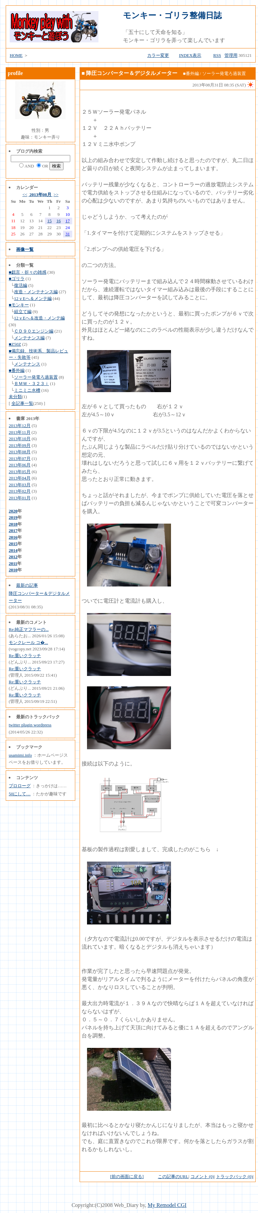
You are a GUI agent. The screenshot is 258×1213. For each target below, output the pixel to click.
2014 (13, 550)
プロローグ (20, 785)
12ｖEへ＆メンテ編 (33, 298)
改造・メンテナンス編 (36, 291)
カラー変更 (158, 55)
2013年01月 (20, 497)
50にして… (20, 793)
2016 (13, 537)
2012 (13, 556)
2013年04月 (20, 478)
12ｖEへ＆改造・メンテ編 (39, 317)
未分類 (15, 396)
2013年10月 (20, 438)
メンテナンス (27, 364)
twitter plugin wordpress (30, 724)
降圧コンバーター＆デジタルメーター (131, 73)
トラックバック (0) (234, 1176)
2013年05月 (20, 471)
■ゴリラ (17, 278)
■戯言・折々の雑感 (27, 272)
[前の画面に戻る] (127, 1176)
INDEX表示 (190, 55)
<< (25, 194)
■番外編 (17, 370)
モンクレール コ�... (28, 642)
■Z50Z (15, 344)
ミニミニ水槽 (27, 390)
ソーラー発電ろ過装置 (36, 377)
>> (55, 194)
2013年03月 (20, 484)
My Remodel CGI (167, 1205)
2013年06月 (20, 464)
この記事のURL (173, 1176)
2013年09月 (20, 445)
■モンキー (19, 304)
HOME (16, 55)
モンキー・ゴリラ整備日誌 (172, 15)
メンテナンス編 (29, 337)
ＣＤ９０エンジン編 (33, 331)
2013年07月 (20, 458)
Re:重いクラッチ (25, 655)
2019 (13, 517)
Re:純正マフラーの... (29, 629)
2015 (13, 543)
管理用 (231, 55)
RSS (217, 55)
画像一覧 (25, 249)
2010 (13, 569)
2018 (13, 524)
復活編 (20, 285)
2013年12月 (20, 425)
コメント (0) (202, 1176)
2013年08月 (41, 194)
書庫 (20, 418)
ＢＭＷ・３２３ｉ (31, 383)
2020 (13, 511)
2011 (13, 563)
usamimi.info (20, 755)
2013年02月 (20, 491)
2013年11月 (20, 432)
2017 (13, 530)
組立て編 (23, 311)
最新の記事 (27, 585)
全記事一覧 (22, 403)
